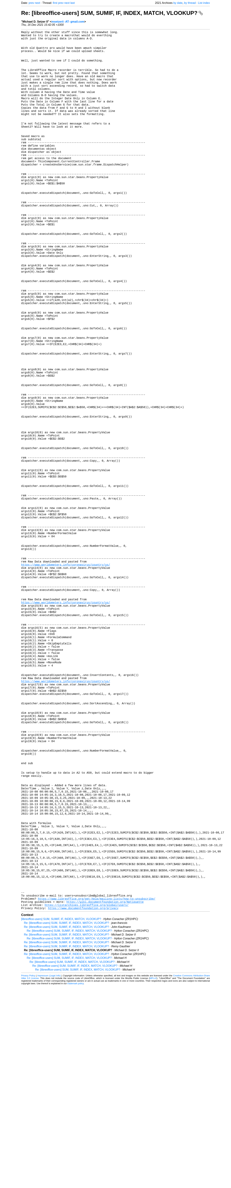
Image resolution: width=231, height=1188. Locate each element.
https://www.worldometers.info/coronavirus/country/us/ (65, 684)
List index (204, 2)
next (37, 2)
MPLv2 (153, 1173)
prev (31, 2)
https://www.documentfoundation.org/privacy (83, 1103)
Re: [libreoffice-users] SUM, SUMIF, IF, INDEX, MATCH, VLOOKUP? (112, 13)
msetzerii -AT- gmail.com (68, 21)
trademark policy (75, 1178)
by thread (190, 2)
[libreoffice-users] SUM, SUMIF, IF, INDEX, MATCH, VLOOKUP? (61, 1114)
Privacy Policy (28, 1171)
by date (177, 2)
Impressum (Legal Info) (49, 1171)
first (55, 2)
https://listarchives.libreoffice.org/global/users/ (86, 1100)
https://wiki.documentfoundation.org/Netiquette (105, 1096)
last (72, 2)
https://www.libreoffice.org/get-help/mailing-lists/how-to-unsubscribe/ (96, 1092)
